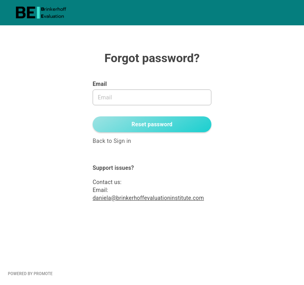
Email (100, 84)
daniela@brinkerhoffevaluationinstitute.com (148, 198)
